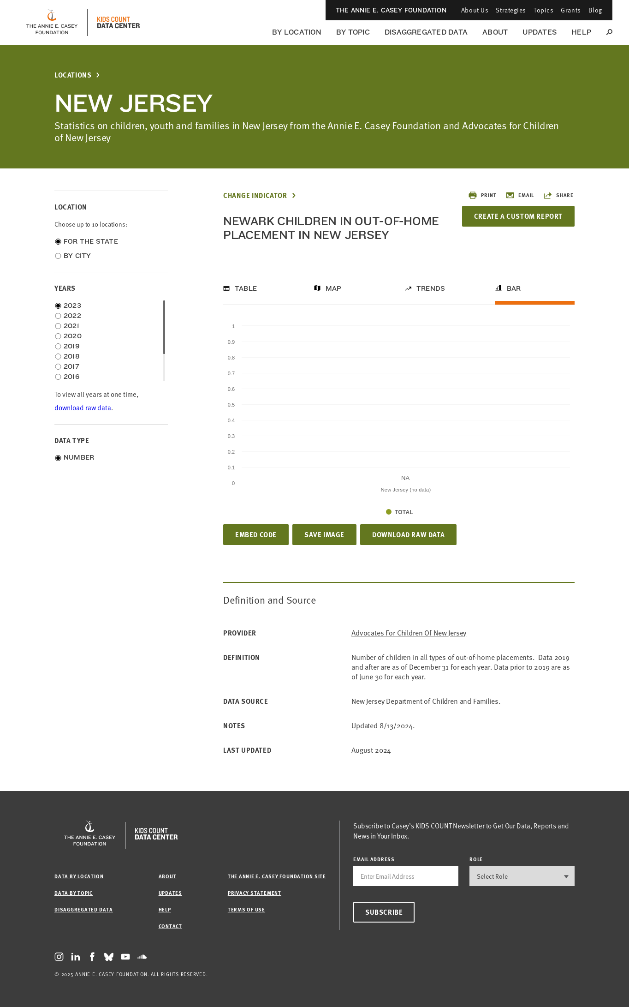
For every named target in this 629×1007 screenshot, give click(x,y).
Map (334, 288)
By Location (296, 32)
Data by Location (78, 876)
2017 (71, 366)
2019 (72, 346)
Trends (430, 288)
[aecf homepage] (52, 22)
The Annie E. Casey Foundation (391, 10)
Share (558, 195)
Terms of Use (246, 909)
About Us (474, 10)
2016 (71, 376)
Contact (170, 926)
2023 (72, 305)
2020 (73, 336)
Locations (72, 75)
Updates (539, 32)
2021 (71, 326)
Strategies (511, 10)
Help (581, 32)
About (495, 32)
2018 (72, 356)
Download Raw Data (408, 534)
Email (519, 195)
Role (476, 859)
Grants (571, 10)
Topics (543, 10)
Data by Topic (73, 892)
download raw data (82, 408)
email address (374, 859)
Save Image (324, 534)
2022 (72, 316)
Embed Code (256, 534)
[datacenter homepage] (118, 22)
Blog (595, 10)
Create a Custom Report (518, 216)
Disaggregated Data (426, 32)
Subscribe (384, 912)
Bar (514, 288)
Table (246, 288)
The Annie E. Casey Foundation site (277, 876)
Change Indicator (255, 195)
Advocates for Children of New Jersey (408, 633)
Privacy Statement (254, 892)
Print (482, 195)
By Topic (353, 32)
